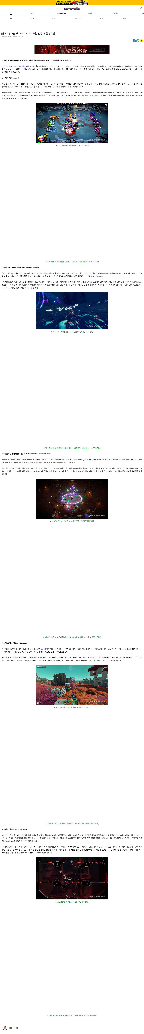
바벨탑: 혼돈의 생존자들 (11, 460)
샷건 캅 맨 (5, 835)
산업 (54, 18)
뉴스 (32, 13)
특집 (90, 13)
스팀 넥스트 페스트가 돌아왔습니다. (15, 66)
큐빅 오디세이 (42, 649)
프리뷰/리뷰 (61, 13)
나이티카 (27, 84)
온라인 (77, 18)
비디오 (125, 18)
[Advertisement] (72, 25)
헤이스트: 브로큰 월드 (44, 273)
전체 (32, 18)
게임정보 (115, 13)
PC (101, 18)
